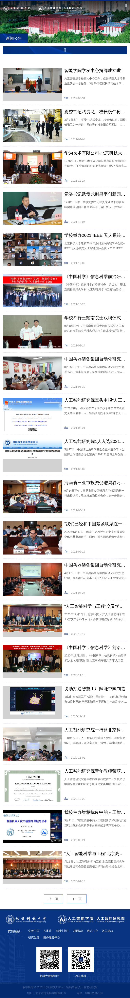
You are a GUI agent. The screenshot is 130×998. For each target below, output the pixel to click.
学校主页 (33, 930)
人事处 (47, 930)
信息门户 (92, 930)
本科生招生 (62, 930)
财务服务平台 (51, 937)
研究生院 (33, 937)
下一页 (77, 899)
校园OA (78, 930)
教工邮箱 (107, 930)
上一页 (53, 899)
